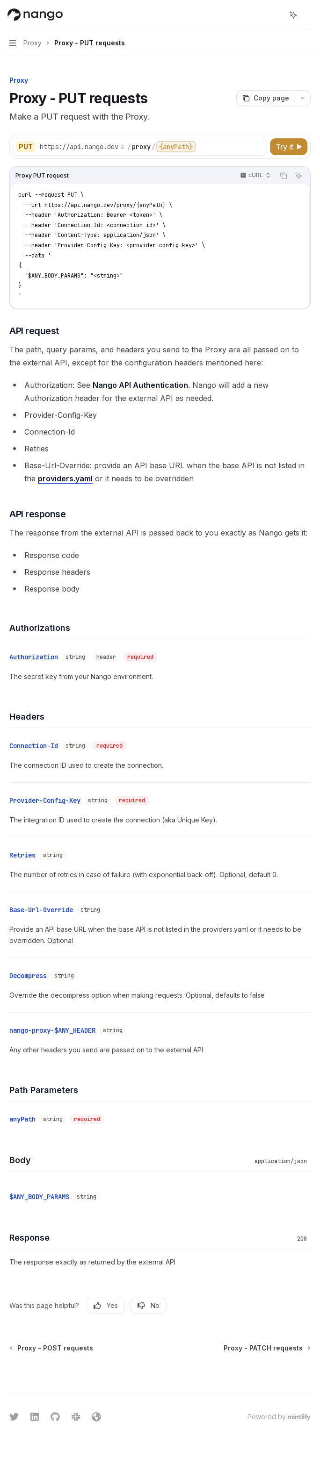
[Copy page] (265, 98)
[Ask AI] (298, 176)
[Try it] (288, 146)
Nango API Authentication (140, 385)
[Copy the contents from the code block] (283, 176)
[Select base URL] (82, 146)
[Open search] (276, 14)
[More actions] (308, 14)
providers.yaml (65, 478)
